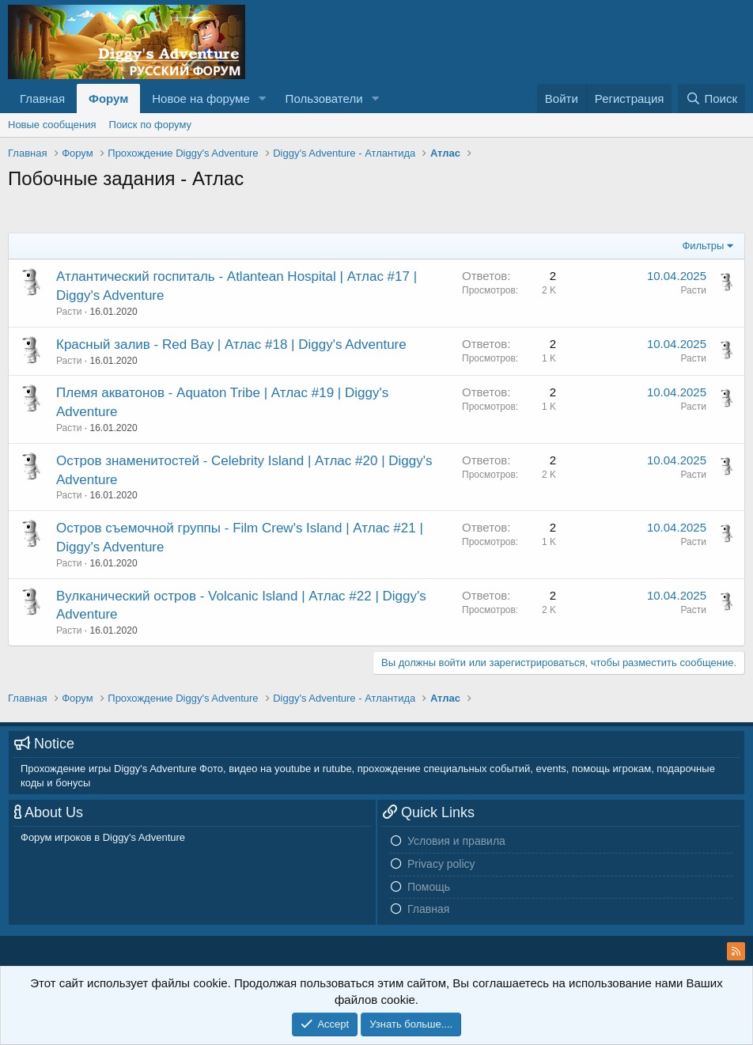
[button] (263, 98)
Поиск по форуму (150, 125)
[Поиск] (711, 98)
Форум (108, 98)
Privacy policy (441, 864)
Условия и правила (456, 841)
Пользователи (324, 98)
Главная (42, 98)
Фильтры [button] (703, 246)
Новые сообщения (52, 125)
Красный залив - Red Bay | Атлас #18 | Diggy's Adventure (231, 344)
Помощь (428, 886)
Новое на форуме (200, 98)
